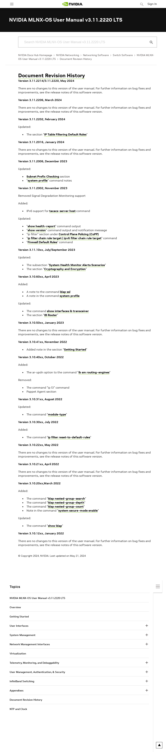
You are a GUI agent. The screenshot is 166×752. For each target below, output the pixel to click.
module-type (57, 414)
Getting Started (75, 349)
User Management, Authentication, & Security (37, 672)
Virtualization (18, 653)
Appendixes (16, 690)
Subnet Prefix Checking (43, 176)
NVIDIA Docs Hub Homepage (35, 55)
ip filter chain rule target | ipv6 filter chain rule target (64, 238)
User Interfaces (19, 625)
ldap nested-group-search (66, 498)
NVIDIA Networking (67, 55)
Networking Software (96, 55)
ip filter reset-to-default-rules (69, 437)
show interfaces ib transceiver (68, 311)
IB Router (50, 315)
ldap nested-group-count (66, 506)
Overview (15, 607)
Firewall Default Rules (42, 242)
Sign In (152, 4)
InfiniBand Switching (22, 681)
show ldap (55, 526)
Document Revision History (76, 59)
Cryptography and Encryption (65, 269)
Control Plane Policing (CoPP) (79, 234)
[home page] (72, 4)
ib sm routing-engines (93, 372)
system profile (38, 180)
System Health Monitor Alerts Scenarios (77, 265)
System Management (22, 635)
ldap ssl (65, 292)
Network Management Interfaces (30, 644)
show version (37, 230)
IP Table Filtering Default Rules (65, 134)
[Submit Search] (149, 42)
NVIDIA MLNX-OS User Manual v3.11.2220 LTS (37, 598)
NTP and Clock (18, 709)
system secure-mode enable (78, 510)
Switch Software (123, 55)
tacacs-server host (62, 211)
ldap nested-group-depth (66, 502)
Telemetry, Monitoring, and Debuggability (34, 662)
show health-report (41, 226)
